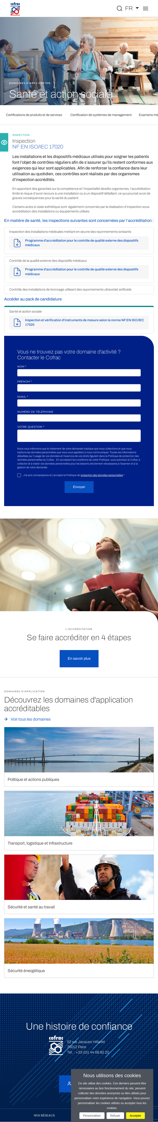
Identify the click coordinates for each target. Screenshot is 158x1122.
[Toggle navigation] (146, 9)
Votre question (30, 426)
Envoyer (79, 487)
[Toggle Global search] (119, 8)
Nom (21, 366)
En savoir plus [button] (79, 658)
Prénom (24, 381)
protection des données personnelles (102, 475)
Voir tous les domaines (31, 719)
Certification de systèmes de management (101, 115)
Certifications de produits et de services (34, 115)
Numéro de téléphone (35, 411)
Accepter (135, 1115)
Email (22, 396)
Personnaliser (92, 1115)
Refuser (115, 1115)
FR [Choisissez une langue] (129, 8)
